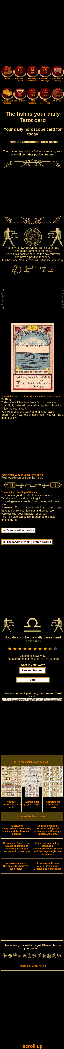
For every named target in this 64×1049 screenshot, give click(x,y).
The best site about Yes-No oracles (16, 866)
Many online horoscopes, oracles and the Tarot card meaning (16, 829)
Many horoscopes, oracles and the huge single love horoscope (48, 848)
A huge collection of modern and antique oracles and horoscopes (16, 847)
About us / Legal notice (32, 965)
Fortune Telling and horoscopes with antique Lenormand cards (48, 829)
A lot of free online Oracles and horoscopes (47, 866)
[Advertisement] (32, 33)
